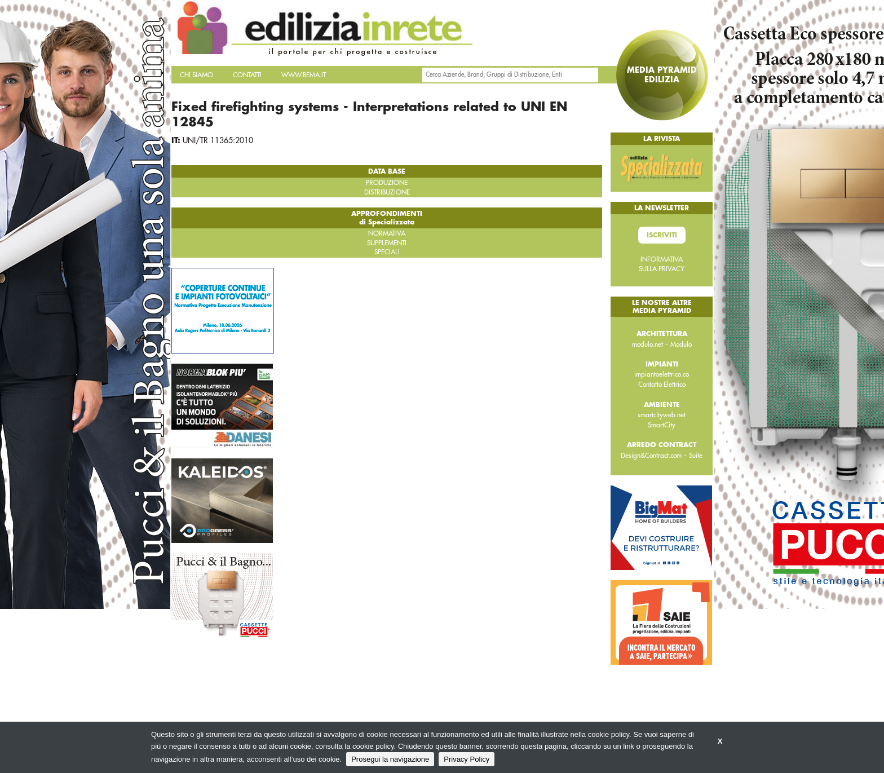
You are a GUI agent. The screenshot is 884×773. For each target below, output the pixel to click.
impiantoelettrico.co (661, 374)
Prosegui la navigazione (390, 759)
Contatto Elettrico (662, 384)
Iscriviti (662, 235)
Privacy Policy (466, 759)
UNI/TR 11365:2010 (218, 140)
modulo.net (647, 344)
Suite (695, 455)
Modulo (681, 344)
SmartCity (661, 425)
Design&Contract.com (651, 455)
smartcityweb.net (662, 415)
